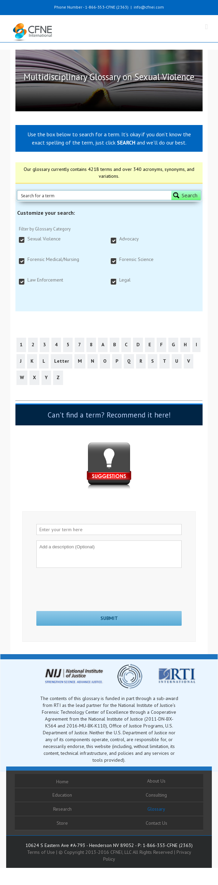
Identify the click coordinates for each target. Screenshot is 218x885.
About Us (156, 781)
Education (62, 795)
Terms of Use (41, 852)
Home (62, 781)
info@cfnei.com (149, 7)
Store (62, 823)
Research (62, 809)
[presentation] (88, 586)
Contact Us (156, 823)
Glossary (156, 809)
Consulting (156, 795)
